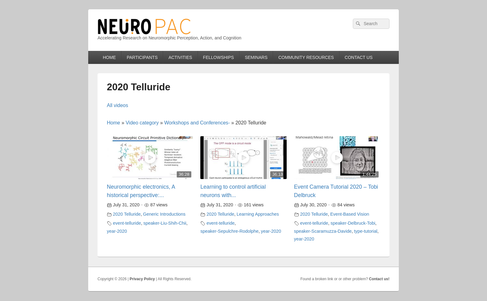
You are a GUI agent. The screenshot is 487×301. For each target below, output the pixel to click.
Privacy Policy (142, 279)
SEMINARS (256, 57)
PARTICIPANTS (142, 57)
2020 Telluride (127, 214)
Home (113, 122)
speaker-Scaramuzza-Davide (323, 231)
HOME (109, 57)
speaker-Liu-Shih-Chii (164, 223)
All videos (117, 105)
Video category (141, 122)
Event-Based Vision (349, 214)
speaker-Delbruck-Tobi (352, 223)
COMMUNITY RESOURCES (306, 57)
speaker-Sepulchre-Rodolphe (229, 231)
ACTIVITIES (180, 57)
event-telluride (127, 223)
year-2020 (117, 231)
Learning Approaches (258, 214)
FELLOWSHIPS (218, 57)
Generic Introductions (164, 214)
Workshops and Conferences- (197, 122)
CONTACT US (359, 57)
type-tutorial (365, 231)
